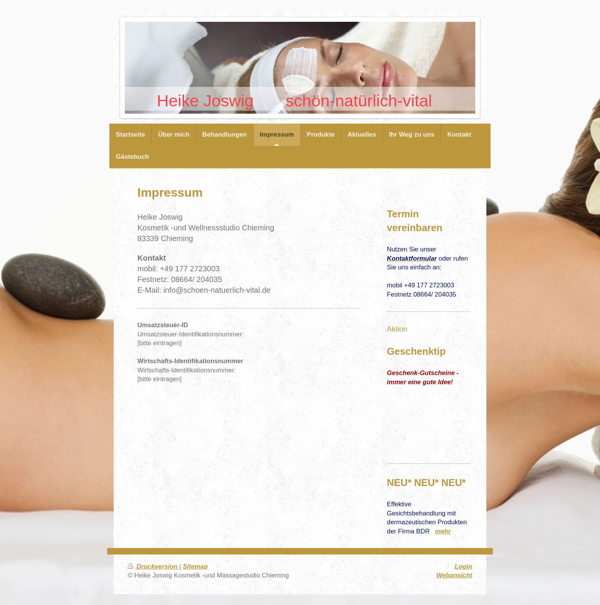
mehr (443, 531)
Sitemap (195, 566)
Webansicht (454, 575)
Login (463, 566)
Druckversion (153, 566)
